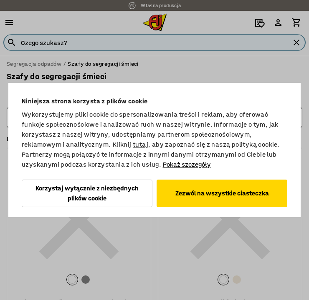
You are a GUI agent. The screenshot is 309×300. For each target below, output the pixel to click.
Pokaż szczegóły (187, 164)
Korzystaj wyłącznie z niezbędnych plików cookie (87, 193)
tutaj (140, 144)
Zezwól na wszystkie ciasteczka (222, 193)
